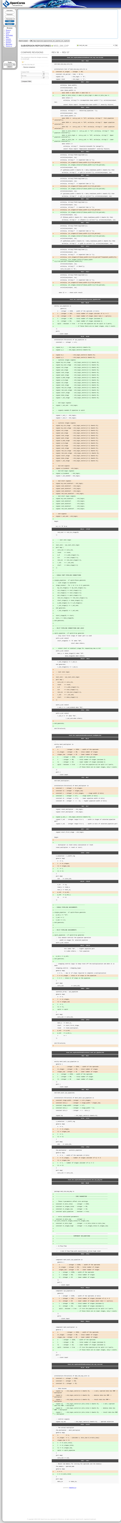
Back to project (23, 41)
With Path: (24, 76)
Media (7, 37)
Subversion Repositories (36, 46)
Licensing (8, 39)
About (7, 33)
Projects (8, 30)
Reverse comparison (29, 67)
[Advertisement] (10, 54)
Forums (8, 32)
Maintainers (9, 44)
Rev (43, 72)
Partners (8, 42)
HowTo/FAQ (9, 35)
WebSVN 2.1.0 (72, 1487)
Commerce (8, 40)
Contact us (9, 46)
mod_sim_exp (61, 46)
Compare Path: (25, 72)
